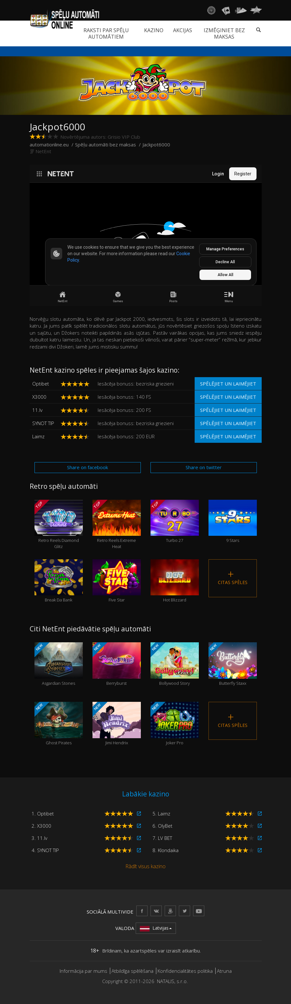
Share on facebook (87, 467)
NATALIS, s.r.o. (172, 981)
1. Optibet (43, 813)
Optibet (40, 383)
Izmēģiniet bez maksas (224, 33)
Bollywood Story (174, 664)
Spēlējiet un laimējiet (228, 383)
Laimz (38, 436)
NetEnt (43, 151)
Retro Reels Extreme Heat (116, 524)
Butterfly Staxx (233, 664)
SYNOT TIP (43, 423)
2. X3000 (41, 826)
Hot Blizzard (174, 581)
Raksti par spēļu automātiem (106, 33)
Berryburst (116, 664)
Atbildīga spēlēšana (132, 971)
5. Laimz (161, 813)
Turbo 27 (174, 522)
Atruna (224, 971)
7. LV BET (162, 838)
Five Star (116, 581)
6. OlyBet (162, 826)
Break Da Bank (58, 581)
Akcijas (182, 30)
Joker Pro (174, 724)
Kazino (153, 30)
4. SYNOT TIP (45, 850)
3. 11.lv (39, 838)
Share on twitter (204, 467)
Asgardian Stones (58, 664)
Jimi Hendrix (116, 724)
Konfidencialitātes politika (185, 971)
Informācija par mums (83, 971)
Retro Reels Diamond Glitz (58, 524)
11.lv (37, 410)
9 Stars (233, 522)
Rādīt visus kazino (145, 866)
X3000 (39, 397)
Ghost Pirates (58, 724)
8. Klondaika (165, 850)
